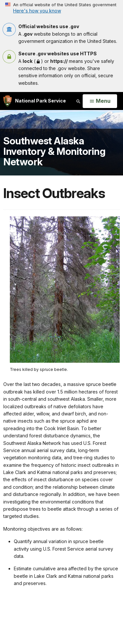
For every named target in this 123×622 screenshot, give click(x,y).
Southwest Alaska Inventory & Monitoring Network (54, 151)
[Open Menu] (100, 101)
